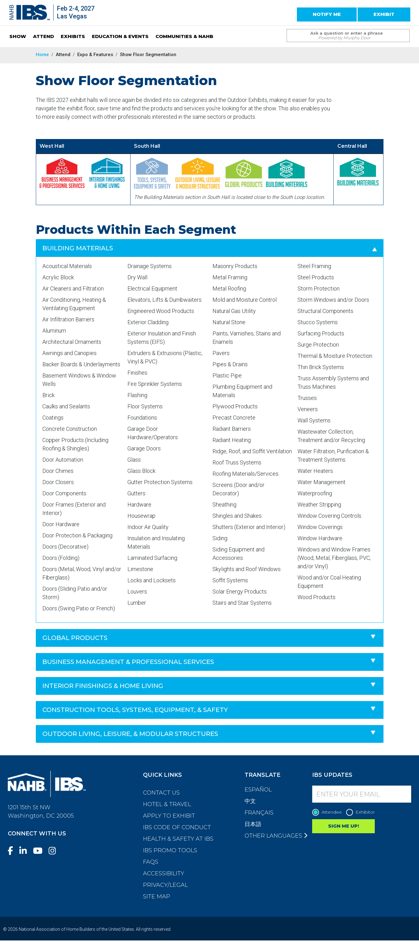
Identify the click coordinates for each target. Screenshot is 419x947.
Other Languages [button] (276, 835)
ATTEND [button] (43, 36)
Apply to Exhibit (169, 815)
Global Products (74, 638)
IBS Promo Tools (170, 850)
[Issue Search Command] (402, 30)
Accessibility (163, 873)
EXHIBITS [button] (73, 36)
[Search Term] (342, 35)
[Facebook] (13, 851)
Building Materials (77, 248)
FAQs (150, 861)
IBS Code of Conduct (177, 827)
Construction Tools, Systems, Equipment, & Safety (135, 710)
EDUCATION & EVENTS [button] (120, 36)
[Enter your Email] (361, 794)
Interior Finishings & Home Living (102, 686)
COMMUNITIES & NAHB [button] (184, 36)
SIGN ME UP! (343, 826)
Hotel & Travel (167, 804)
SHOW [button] (17, 36)
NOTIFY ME (327, 14)
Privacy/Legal (165, 885)
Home (42, 54)
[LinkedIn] (25, 851)
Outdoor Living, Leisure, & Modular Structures (130, 734)
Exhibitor (362, 812)
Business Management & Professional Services (128, 662)
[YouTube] (40, 851)
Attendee (328, 812)
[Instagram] (55, 851)
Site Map (156, 896)
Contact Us (161, 792)
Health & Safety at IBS (178, 838)
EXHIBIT (384, 14)
